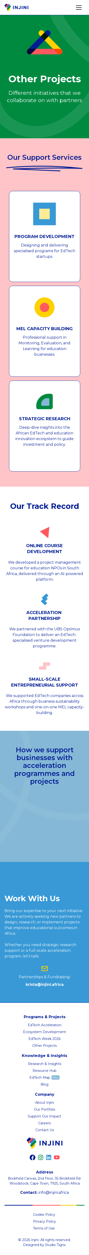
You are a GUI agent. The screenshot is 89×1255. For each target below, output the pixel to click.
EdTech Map (39, 1077)
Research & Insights (44, 1064)
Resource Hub (44, 1071)
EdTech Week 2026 (44, 1039)
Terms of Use (44, 1228)
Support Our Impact (44, 1116)
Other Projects (44, 1045)
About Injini (44, 1102)
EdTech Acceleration (44, 1025)
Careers (44, 1123)
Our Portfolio (44, 1109)
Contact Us (44, 1130)
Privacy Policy (44, 1221)
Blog (44, 1084)
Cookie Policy (44, 1214)
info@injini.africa (53, 1192)
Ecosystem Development (44, 1032)
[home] (16, 7)
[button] (78, 7)
